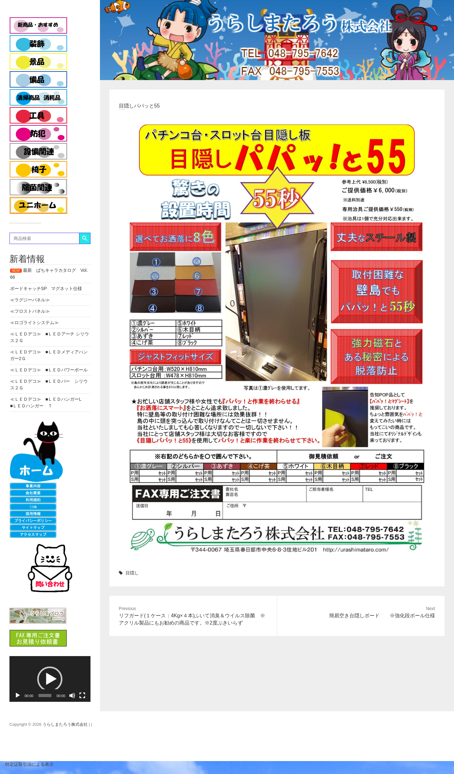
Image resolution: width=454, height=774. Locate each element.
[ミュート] (72, 695)
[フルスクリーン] (82, 695)
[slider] (45, 695)
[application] (49, 678)
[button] (49, 679)
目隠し (132, 572)
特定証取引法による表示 (27, 764)
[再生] (18, 695)
